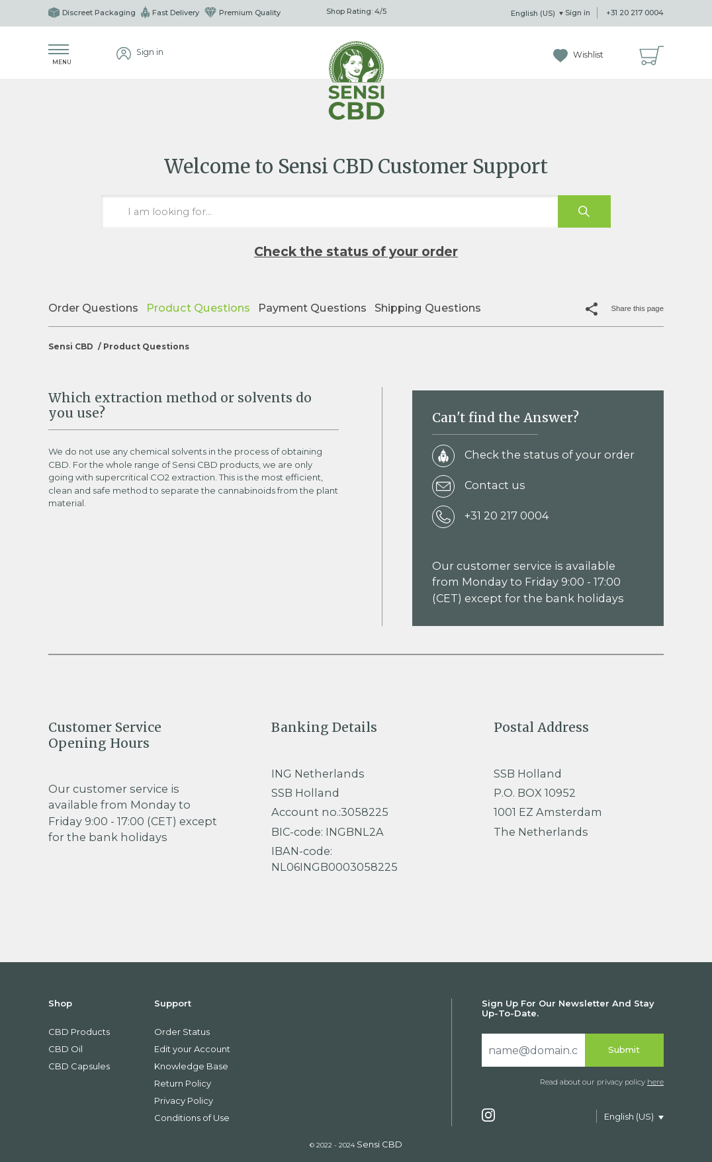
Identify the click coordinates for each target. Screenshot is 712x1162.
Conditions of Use (192, 1117)
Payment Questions (312, 307)
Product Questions (198, 307)
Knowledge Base (191, 1066)
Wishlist (578, 55)
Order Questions (93, 307)
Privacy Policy (183, 1100)
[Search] (533, 1050)
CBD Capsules (79, 1066)
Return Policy (182, 1083)
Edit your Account (192, 1049)
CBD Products (79, 1031)
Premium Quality (242, 12)
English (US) (534, 13)
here (655, 1082)
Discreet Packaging (92, 12)
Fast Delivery (170, 12)
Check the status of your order (356, 251)
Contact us (478, 487)
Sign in (577, 12)
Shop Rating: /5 (356, 11)
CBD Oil (65, 1049)
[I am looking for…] (356, 211)
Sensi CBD (70, 346)
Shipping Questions (428, 307)
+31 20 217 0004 (635, 12)
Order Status (182, 1031)
